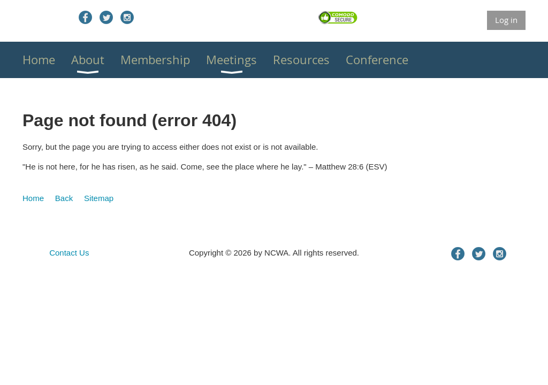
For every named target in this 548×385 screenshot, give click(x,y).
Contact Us (69, 252)
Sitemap (98, 198)
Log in (506, 19)
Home (33, 198)
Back (64, 198)
